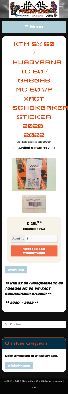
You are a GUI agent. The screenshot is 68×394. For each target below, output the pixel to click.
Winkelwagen (19, 366)
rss (34, 387)
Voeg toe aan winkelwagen (34, 251)
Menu (34, 27)
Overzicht (16, 270)
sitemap (58, 381)
